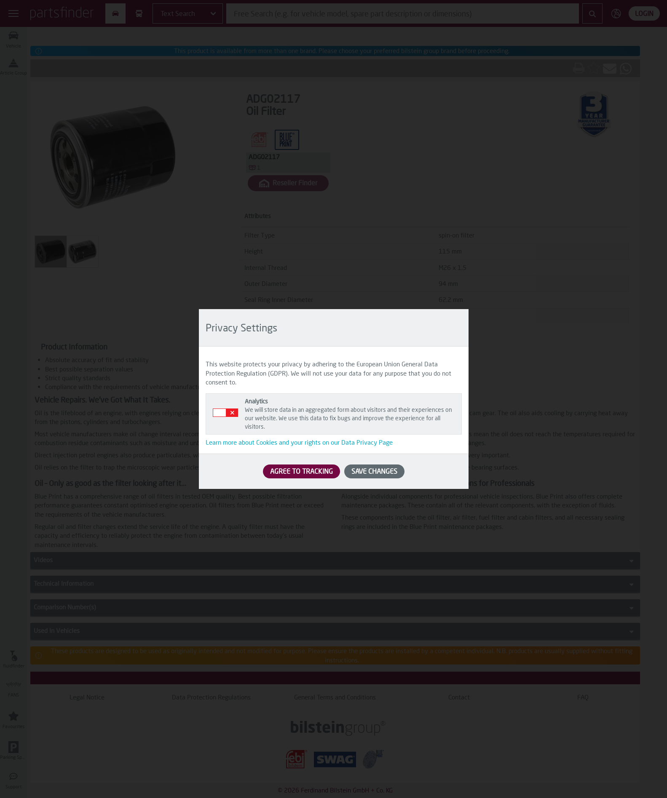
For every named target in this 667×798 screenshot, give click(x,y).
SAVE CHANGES (374, 471)
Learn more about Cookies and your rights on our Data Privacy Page (299, 442)
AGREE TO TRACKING (301, 471)
